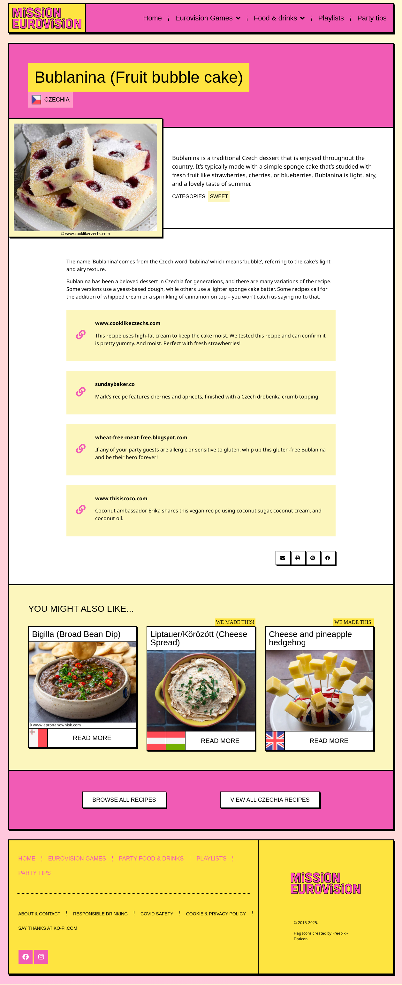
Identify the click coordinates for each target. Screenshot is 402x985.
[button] (283, 558)
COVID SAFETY (158, 914)
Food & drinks (279, 18)
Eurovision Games (207, 18)
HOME (27, 859)
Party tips (372, 18)
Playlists (331, 18)
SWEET (219, 196)
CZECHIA (57, 99)
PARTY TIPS (35, 873)
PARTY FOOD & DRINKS (153, 859)
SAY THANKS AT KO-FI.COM (121, 929)
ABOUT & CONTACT (40, 914)
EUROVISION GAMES (78, 859)
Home (152, 18)
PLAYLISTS (215, 859)
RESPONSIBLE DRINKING (101, 914)
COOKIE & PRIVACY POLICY (48, 929)
